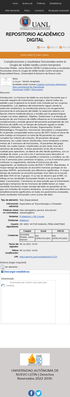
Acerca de (27, 3)
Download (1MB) (21, 89)
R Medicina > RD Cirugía (32, 216)
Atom (43, 47)
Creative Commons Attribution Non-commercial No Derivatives (39, 85)
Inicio (15, 3)
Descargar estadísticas (15, 271)
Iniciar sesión (27, 55)
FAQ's (27, 10)
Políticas (41, 3)
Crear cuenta (42, 55)
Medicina (24, 220)
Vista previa (37, 89)
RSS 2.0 (66, 47)
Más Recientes (12, 10)
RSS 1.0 (54, 47)
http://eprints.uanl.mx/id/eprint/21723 (38, 257)
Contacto (39, 10)
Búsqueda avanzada (59, 10)
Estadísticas (55, 3)
